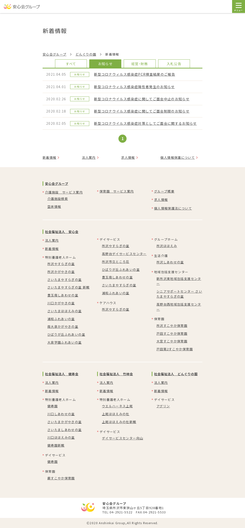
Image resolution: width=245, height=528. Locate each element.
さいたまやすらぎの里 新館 (68, 287)
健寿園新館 (56, 445)
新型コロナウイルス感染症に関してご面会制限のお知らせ (141, 111)
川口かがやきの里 (61, 303)
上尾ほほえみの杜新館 (119, 422)
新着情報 (49, 157)
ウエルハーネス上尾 (117, 406)
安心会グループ (54, 54)
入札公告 (174, 63)
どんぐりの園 (86, 54)
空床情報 (54, 206)
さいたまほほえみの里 (64, 311)
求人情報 (128, 157)
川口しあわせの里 (61, 414)
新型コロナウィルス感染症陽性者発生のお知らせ (134, 86)
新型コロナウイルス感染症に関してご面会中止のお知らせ (141, 99)
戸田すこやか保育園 (171, 333)
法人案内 (88, 157)
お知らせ (105, 63)
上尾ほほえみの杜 (115, 414)
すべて (71, 63)
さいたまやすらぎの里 (64, 279)
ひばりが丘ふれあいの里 (66, 334)
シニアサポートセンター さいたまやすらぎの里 (179, 294)
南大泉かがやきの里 (62, 326)
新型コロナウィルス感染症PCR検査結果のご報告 (134, 74)
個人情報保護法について (173, 208)
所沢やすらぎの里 (61, 263)
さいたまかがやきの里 (64, 422)
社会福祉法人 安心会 (61, 231)
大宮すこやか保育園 (171, 341)
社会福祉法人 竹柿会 (116, 374)
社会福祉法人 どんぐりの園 (176, 374)
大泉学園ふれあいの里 (64, 342)
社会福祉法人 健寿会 (61, 374)
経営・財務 (139, 63)
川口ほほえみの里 (61, 437)
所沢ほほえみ (166, 246)
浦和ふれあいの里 (61, 319)
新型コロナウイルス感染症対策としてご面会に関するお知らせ (145, 123)
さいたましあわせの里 (64, 429)
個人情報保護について (177, 157)
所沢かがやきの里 (61, 271)
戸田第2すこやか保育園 (174, 349)
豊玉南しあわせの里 (62, 295)
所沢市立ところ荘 (115, 261)
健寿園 (52, 406)
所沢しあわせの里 (170, 262)
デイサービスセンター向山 (122, 438)
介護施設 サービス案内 (64, 192)
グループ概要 (164, 191)
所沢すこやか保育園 (171, 325)
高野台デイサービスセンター (124, 253)
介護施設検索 (57, 198)
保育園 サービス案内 (117, 191)
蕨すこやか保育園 (61, 478)
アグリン (163, 406)
